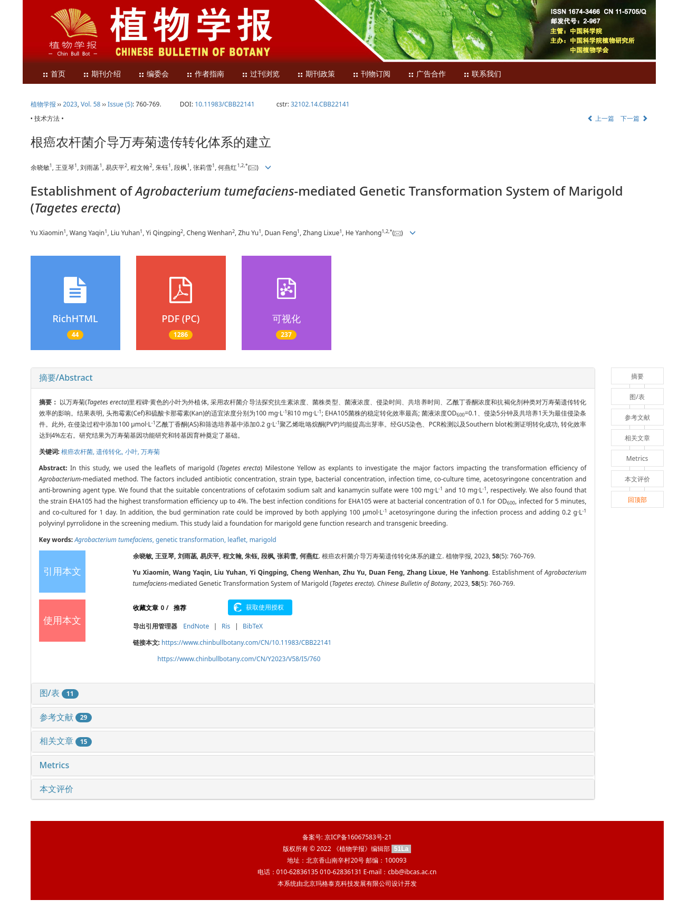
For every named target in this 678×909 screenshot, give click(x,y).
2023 (70, 104)
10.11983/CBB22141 (224, 104)
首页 (53, 74)
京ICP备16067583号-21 (357, 837)
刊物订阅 (371, 74)
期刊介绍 (102, 74)
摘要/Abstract (66, 377)
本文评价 (56, 789)
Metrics (55, 765)
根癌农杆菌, (78, 451)
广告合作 (427, 74)
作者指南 (205, 74)
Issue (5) (120, 104)
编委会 (153, 74)
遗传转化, (110, 451)
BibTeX (253, 626)
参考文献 (66, 717)
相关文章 (66, 741)
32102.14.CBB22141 (320, 104)
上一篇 (600, 118)
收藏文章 (145, 607)
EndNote (196, 626)
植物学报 (43, 104)
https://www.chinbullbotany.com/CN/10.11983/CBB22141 (246, 642)
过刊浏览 (261, 74)
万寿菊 (150, 451)
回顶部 (637, 499)
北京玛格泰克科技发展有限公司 (347, 883)
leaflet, (238, 539)
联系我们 (482, 74)
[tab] (313, 378)
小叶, (133, 451)
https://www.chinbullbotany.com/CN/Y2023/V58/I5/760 (238, 658)
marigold (263, 539)
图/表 (59, 693)
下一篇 (633, 118)
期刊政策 (316, 74)
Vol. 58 (90, 104)
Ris (226, 626)
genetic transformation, (191, 539)
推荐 (180, 607)
